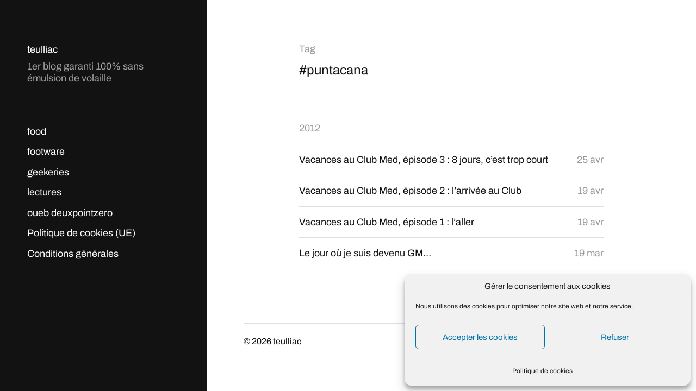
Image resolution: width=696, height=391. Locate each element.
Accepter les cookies (480, 337)
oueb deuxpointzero (70, 212)
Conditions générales (73, 253)
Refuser (615, 337)
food (36, 131)
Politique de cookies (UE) (81, 233)
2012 (309, 128)
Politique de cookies (542, 371)
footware (46, 151)
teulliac (42, 49)
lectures (44, 192)
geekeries (48, 172)
